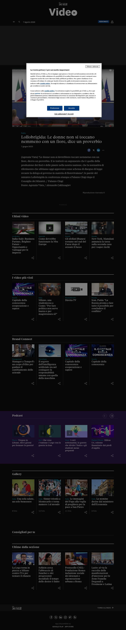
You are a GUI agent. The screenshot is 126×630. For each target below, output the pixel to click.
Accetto (71, 108)
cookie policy (45, 83)
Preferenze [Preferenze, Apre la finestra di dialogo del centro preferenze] (54, 108)
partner (38, 93)
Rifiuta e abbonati (93, 66)
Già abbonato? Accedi (63, 114)
